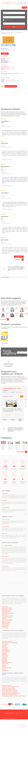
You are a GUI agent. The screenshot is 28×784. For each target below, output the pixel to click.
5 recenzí (13, 419)
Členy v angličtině (4, 672)
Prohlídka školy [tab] (13, 86)
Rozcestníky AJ (4, 530)
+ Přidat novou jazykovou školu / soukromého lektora (11, 743)
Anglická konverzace (5, 667)
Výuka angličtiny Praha (18, 32)
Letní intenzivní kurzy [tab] (5, 277)
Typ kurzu (4, 15)
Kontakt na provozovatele (22, 749)
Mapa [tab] (3, 86)
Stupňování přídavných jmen (6, 674)
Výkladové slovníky (5, 589)
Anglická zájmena (4, 676)
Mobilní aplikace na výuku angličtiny (7, 639)
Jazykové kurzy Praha (12, 429)
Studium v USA (4, 563)
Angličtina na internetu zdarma (6, 634)
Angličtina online (3, 32)
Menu (24, 7)
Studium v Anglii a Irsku (6, 549)
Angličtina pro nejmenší (5, 647)
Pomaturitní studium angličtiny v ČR (7, 632)
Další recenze (18, 259)
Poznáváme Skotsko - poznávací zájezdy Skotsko (9, 714)
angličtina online (14, 3)
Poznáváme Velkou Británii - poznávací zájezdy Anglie (10, 710)
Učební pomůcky (4, 638)
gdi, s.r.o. (24, 748)
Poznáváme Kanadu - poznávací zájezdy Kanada (9, 718)
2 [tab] (14, 731)
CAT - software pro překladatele (7, 575)
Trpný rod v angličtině (5, 687)
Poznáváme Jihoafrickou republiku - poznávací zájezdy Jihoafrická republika (14, 719)
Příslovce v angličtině (5, 679)
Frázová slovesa (4, 683)
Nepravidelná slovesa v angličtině (7, 686)
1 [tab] (13, 731)
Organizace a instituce (5, 537)
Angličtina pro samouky (5, 648)
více (25, 544)
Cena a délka (20, 419)
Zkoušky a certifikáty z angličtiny (7, 631)
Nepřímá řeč (4, 692)
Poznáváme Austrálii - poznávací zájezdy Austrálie (10, 715)
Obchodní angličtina (5, 651)
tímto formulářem (22, 113)
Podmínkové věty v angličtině (6, 691)
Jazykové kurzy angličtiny (18, 428)
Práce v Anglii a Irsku (5, 556)
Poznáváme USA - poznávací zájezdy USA (8, 711)
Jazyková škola (22, 267)
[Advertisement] (12, 469)
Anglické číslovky (4, 678)
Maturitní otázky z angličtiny (6, 644)
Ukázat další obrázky (20, 451)
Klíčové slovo (5, 21)
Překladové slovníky (5, 582)
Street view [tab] (7, 86)
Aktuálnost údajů (5, 744)
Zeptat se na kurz (8, 414)
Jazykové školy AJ (5, 630)
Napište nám (5, 53)
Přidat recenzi (19, 256)
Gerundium (3, 688)
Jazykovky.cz (17, 266)
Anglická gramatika (5, 671)
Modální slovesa (4, 684)
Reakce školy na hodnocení (7, 159)
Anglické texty (4, 642)
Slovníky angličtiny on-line (6, 635)
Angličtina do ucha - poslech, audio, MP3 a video (9, 666)
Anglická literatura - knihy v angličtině (7, 636)
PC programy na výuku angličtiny (7, 640)
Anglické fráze (4, 670)
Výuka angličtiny (10, 32)
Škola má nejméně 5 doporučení (8, 19)
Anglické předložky (5, 680)
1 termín (5, 419)
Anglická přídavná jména (6, 675)
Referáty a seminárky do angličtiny (7, 643)
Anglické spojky (4, 682)
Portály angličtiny (5, 523)
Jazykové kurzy (10, 428)
